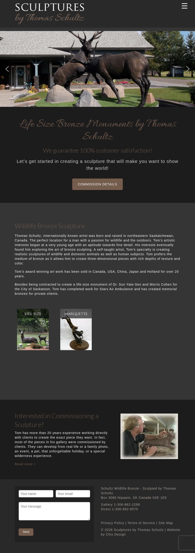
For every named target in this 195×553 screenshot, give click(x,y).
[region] (97, 69)
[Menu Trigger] (184, 5)
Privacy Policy (112, 523)
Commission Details (97, 184)
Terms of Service (141, 523)
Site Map (165, 523)
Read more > (25, 464)
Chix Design (116, 534)
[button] (7, 69)
